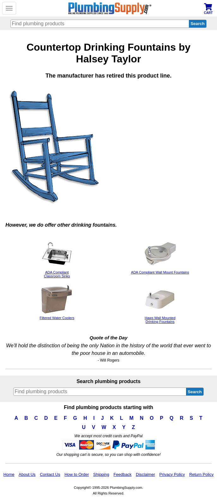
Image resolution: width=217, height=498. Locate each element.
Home (9, 474)
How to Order (76, 474)
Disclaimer (145, 474)
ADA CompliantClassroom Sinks (57, 272)
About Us (27, 474)
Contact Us (50, 474)
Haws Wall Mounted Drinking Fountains (160, 318)
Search (195, 391)
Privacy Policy (172, 474)
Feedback (122, 474)
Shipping (101, 474)
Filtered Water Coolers (57, 316)
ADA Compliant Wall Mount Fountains (160, 270)
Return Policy (201, 474)
